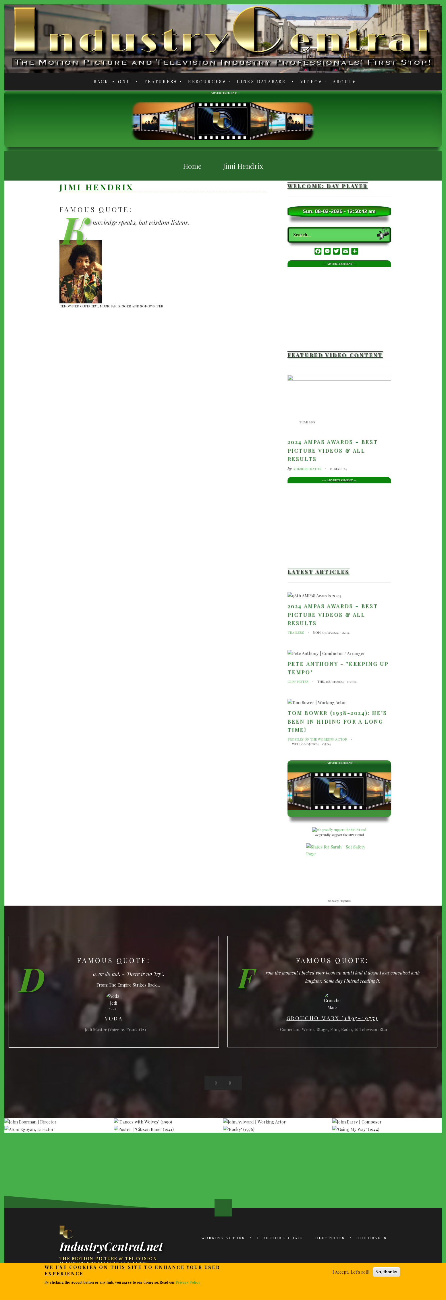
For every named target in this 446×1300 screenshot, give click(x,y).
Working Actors (223, 1237)
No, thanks (386, 1271)
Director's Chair (280, 1237)
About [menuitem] (341, 82)
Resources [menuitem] (204, 82)
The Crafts (372, 1237)
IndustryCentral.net (111, 1246)
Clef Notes (330, 1237)
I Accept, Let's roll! (351, 1272)
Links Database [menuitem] (261, 81)
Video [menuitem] (308, 82)
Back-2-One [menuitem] (112, 81)
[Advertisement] (223, 120)
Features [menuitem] (157, 82)
